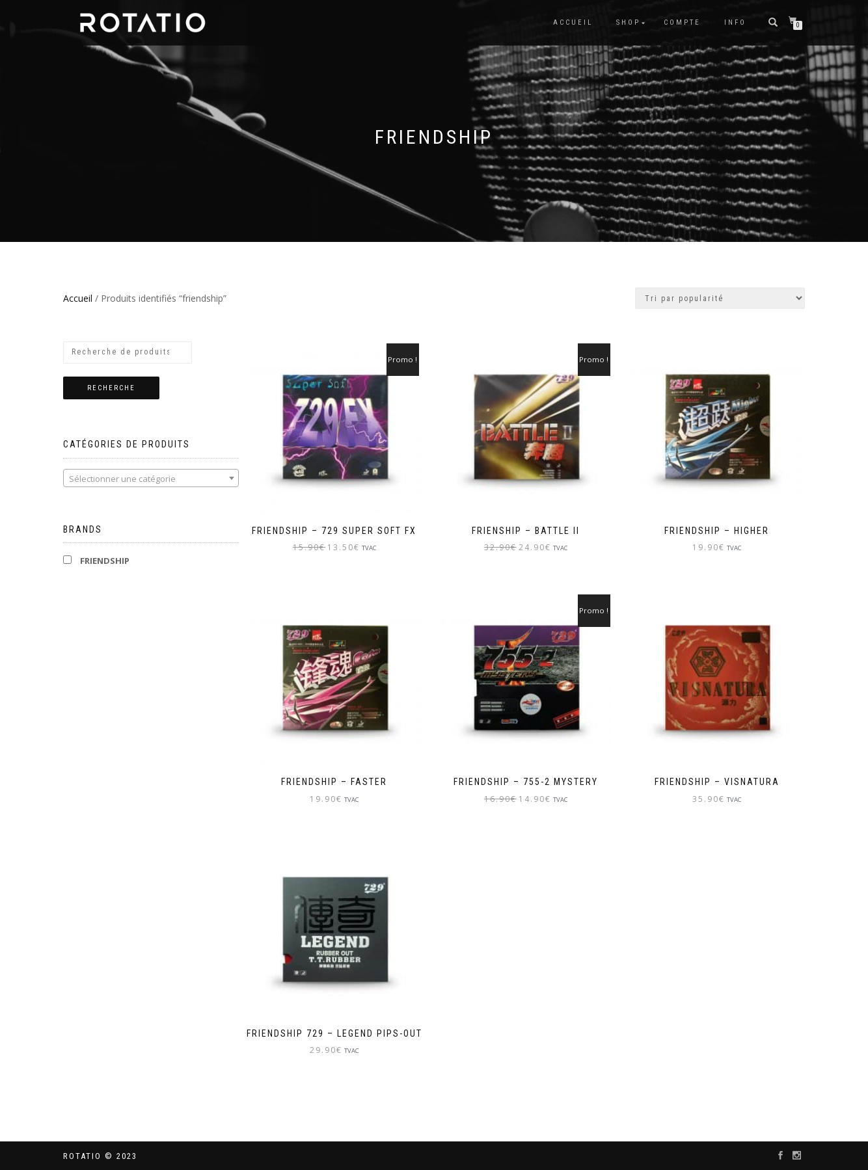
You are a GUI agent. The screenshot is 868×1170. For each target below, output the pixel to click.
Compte (682, 22)
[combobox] (151, 478)
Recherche (111, 388)
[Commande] (720, 298)
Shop (628, 22)
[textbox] (151, 479)
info (735, 22)
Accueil (573, 22)
